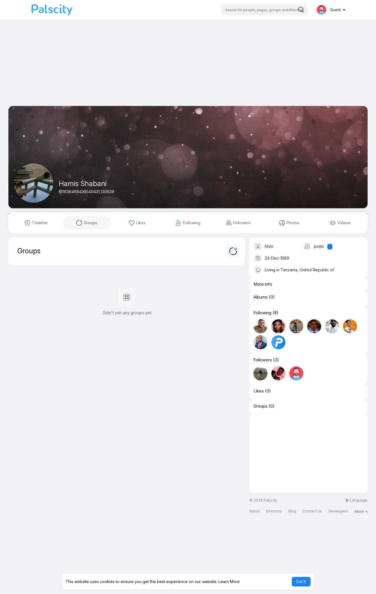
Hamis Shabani (83, 183)
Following (262, 313)
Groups (260, 406)
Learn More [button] (229, 581)
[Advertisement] (188, 66)
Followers (262, 360)
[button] (264, 9)
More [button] (361, 511)
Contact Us (312, 511)
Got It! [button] (301, 581)
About (254, 511)
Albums (260, 297)
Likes (258, 391)
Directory (274, 511)
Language (356, 500)
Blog (292, 511)
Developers (338, 511)
